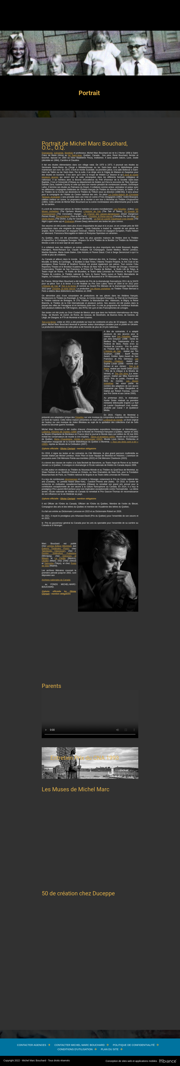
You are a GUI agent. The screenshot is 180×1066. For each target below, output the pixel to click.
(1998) (59, 432)
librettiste (69, 153)
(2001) (103, 437)
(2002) (78, 439)
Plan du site (110, 1049)
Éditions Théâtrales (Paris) (55, 548)
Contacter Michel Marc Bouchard (79, 1044)
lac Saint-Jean (75, 155)
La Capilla (60, 558)
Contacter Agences (31, 1044)
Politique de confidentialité (134, 1044)
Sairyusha (48, 563)
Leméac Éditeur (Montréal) (59, 546)
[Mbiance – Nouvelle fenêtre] (168, 1061)
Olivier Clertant (67, 448)
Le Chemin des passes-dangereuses (102, 214)
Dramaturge (47, 153)
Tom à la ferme (63, 216)
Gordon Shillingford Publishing (59, 553)
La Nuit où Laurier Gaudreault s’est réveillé (113, 219)
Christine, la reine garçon (63, 288)
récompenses (71, 479)
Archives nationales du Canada (56, 580)
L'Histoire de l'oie (92, 211)
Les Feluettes (120, 209)
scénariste (58, 153)
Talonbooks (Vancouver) (53, 551)
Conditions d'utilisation (75, 1049)
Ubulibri (45, 561)
